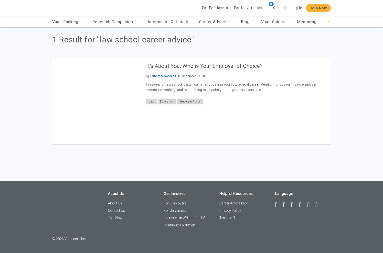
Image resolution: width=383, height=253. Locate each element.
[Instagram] (302, 205)
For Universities (248, 8)
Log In (297, 8)
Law (151, 101)
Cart (277, 8)
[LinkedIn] (286, 205)
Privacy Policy (230, 211)
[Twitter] (294, 205)
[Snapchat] (318, 205)
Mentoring (307, 22)
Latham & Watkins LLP (165, 76)
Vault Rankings (66, 22)
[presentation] (96, 100)
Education (167, 101)
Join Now (318, 8)
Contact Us (116, 211)
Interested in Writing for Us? (184, 218)
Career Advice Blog (233, 203)
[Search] (329, 22)
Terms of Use (229, 218)
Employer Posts (190, 101)
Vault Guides (273, 22)
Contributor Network (179, 225)
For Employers (215, 8)
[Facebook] (278, 205)
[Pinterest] (310, 205)
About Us (115, 203)
